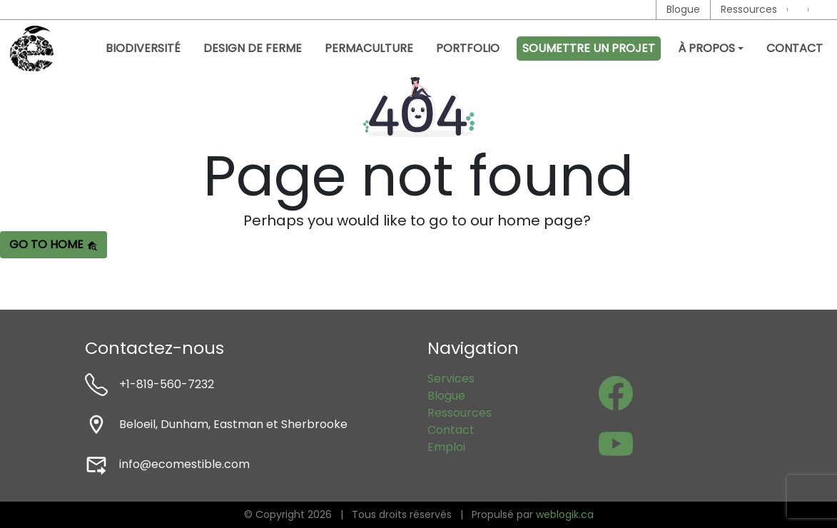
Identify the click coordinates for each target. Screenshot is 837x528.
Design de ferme (252, 48)
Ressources (749, 9)
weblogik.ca (565, 514)
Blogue (683, 9)
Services (451, 378)
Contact (794, 48)
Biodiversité (143, 48)
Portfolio (467, 48)
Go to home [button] (53, 244)
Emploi (446, 447)
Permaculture (369, 48)
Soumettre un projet (588, 48)
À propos (706, 48)
